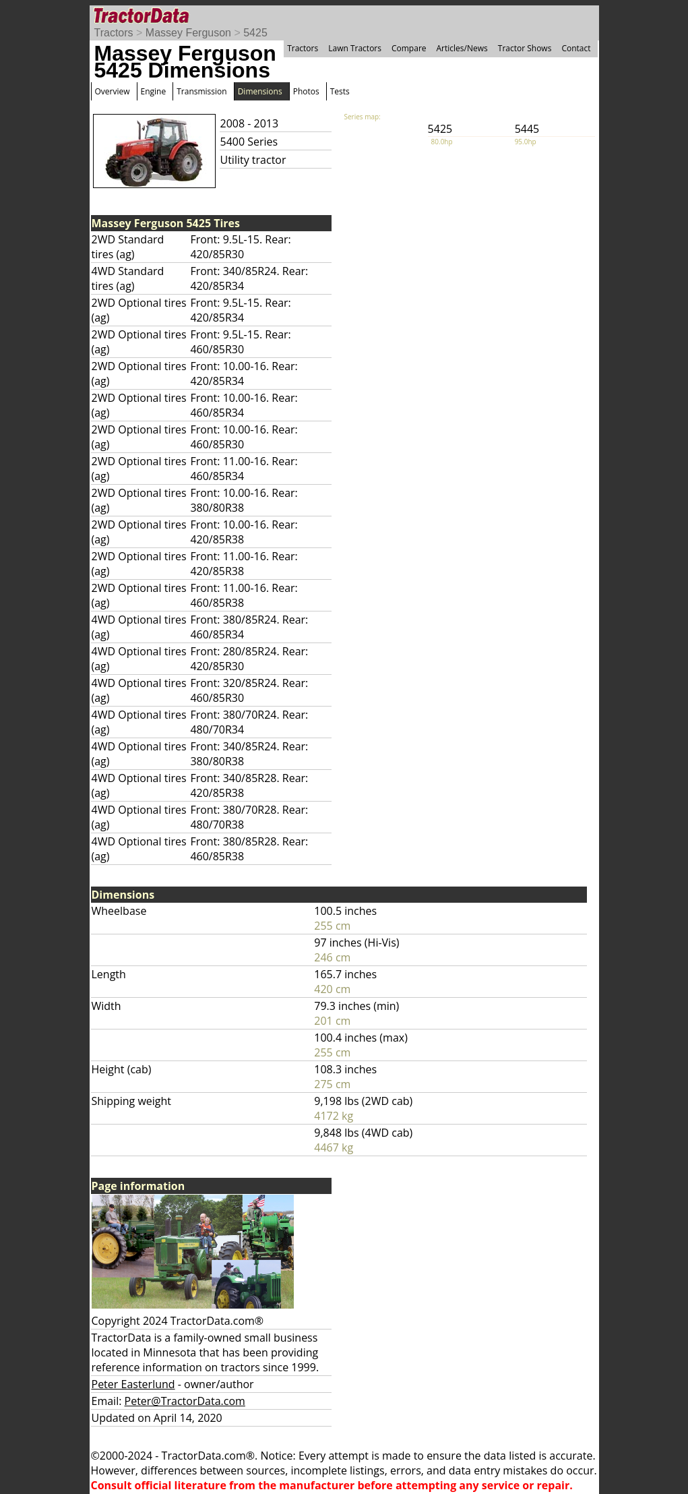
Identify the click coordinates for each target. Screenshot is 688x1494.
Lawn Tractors (354, 48)
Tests (340, 91)
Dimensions (260, 91)
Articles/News (462, 48)
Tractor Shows (525, 48)
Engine (153, 91)
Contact (575, 48)
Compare (409, 48)
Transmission (201, 91)
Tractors (113, 32)
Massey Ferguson (188, 32)
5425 (255, 32)
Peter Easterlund (133, 1384)
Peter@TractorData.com (185, 1401)
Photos (306, 91)
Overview (112, 91)
